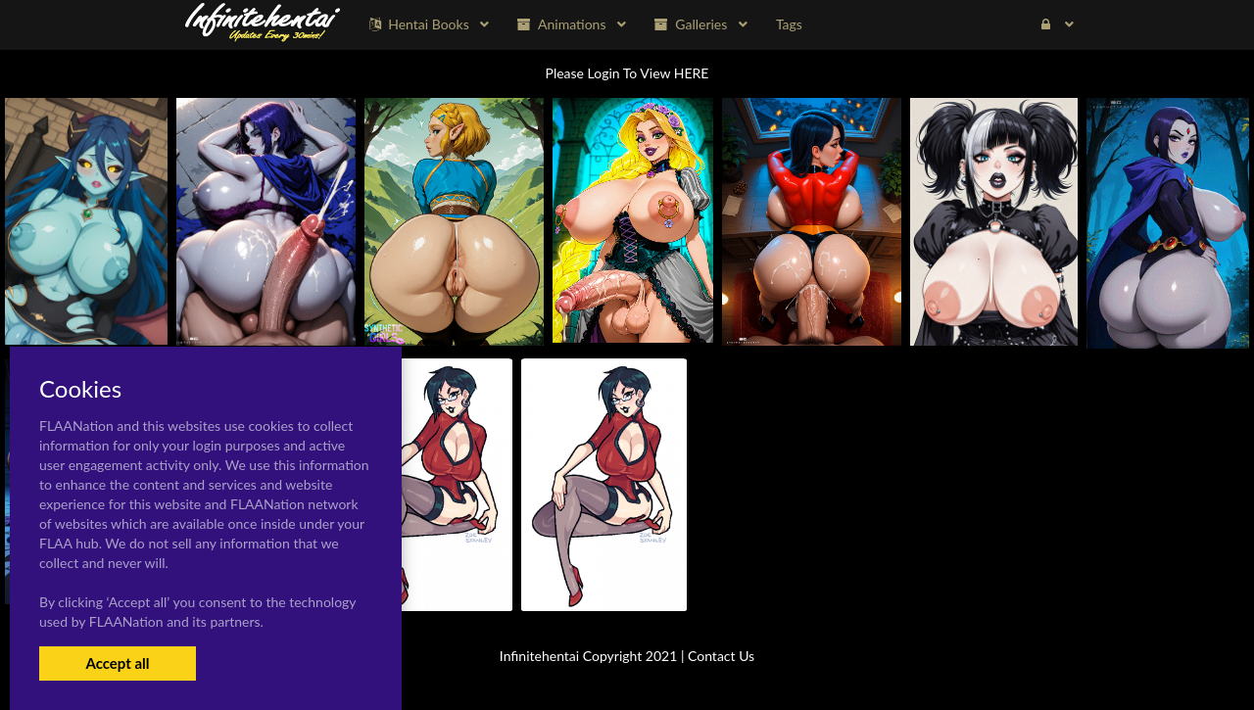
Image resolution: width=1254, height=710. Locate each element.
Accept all (117, 663)
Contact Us (721, 655)
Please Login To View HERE (627, 73)
